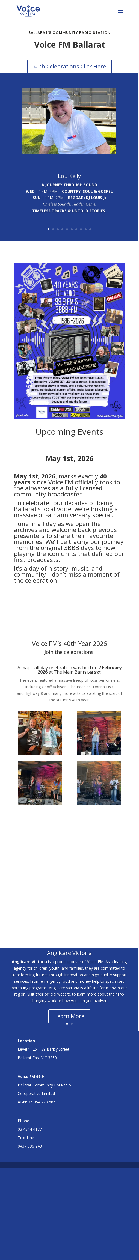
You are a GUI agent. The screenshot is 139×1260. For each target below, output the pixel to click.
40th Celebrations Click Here (69, 66)
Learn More (69, 1002)
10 (90, 216)
